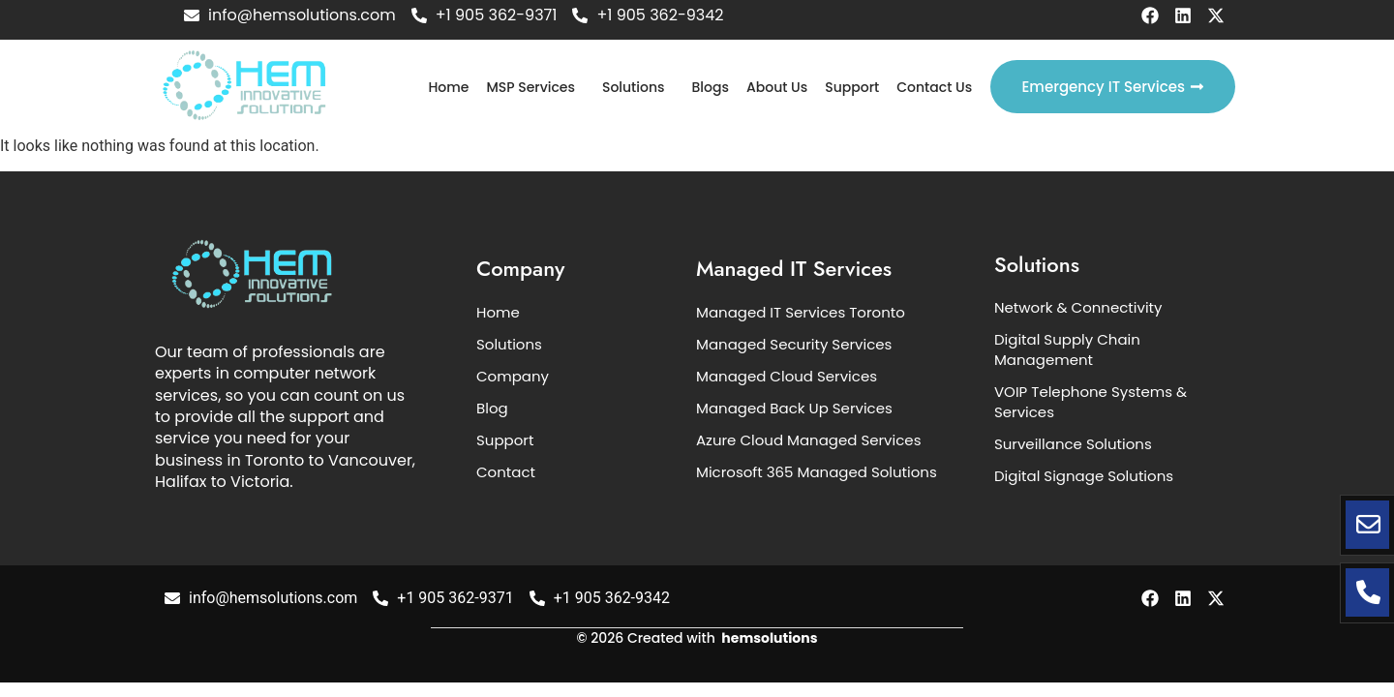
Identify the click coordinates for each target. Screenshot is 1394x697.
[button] (535, 87)
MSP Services (530, 87)
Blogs (710, 87)
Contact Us (934, 87)
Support (852, 87)
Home (448, 87)
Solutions (633, 87)
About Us (776, 87)
